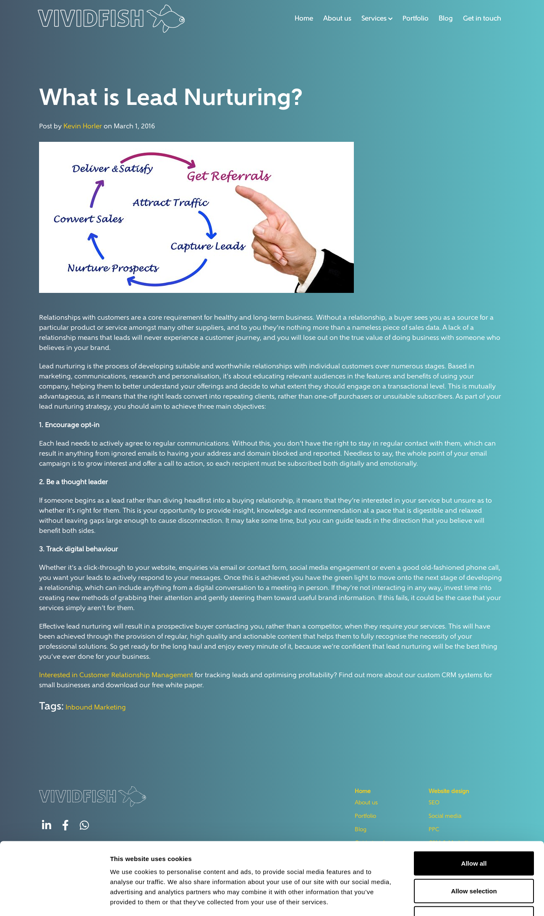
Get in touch (480, 18)
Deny (474, 860)
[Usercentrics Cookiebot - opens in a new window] (54, 899)
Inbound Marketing (95, 708)
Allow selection (474, 833)
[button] (374, 18)
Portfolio (413, 18)
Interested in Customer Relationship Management (116, 675)
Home (302, 18)
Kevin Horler (82, 126)
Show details (365, 899)
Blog (444, 18)
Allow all (474, 805)
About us (335, 18)
